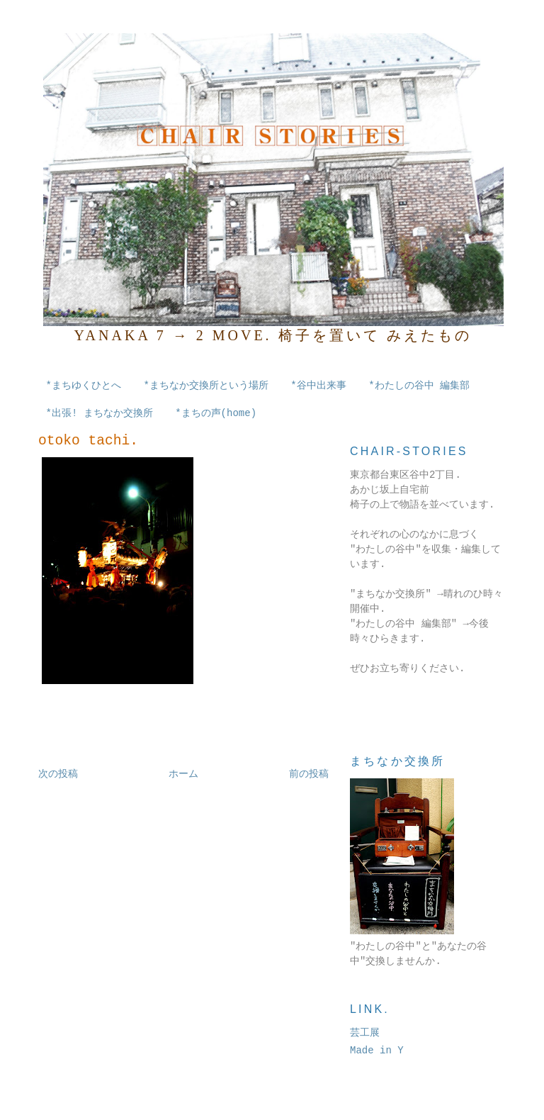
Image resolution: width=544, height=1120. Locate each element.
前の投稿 (309, 774)
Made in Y (377, 1050)
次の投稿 (58, 774)
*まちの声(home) (215, 413)
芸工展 (365, 1032)
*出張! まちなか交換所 (99, 413)
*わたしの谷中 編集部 (419, 385)
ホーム (183, 774)
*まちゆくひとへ (83, 385)
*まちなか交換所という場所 (205, 385)
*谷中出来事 (318, 385)
